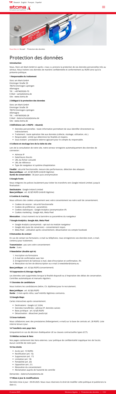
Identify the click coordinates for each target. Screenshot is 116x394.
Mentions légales (71, 392)
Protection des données (90, 392)
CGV (104, 392)
